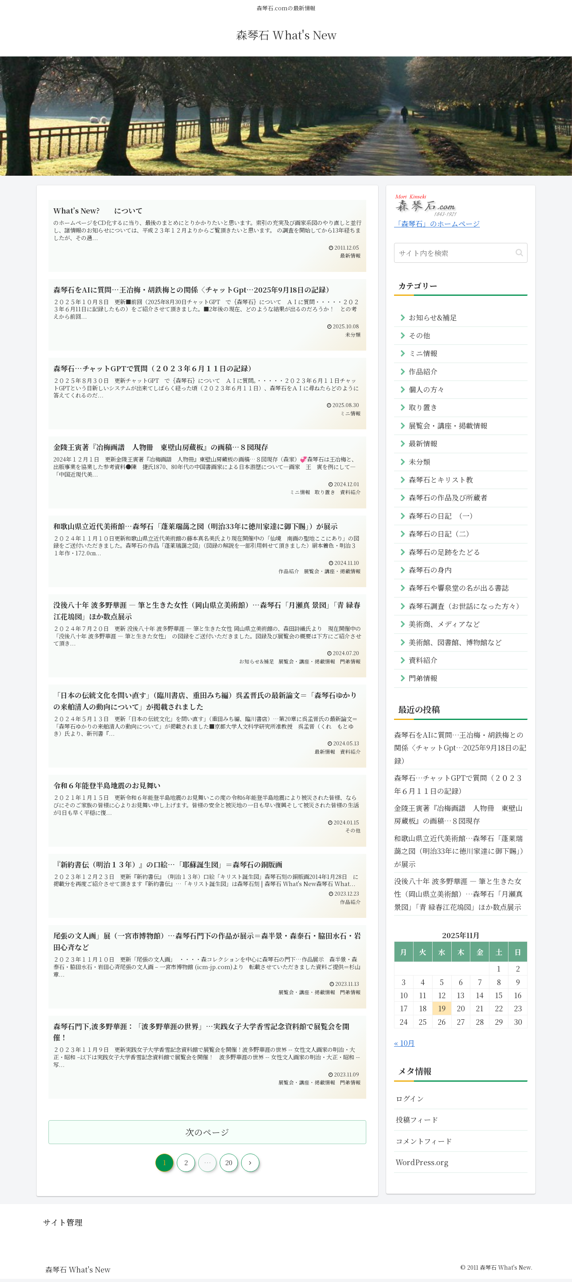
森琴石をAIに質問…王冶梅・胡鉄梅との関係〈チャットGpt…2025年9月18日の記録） (460, 747)
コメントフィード (424, 1141)
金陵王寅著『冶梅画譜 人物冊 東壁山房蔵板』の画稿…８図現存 (458, 814)
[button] (519, 252)
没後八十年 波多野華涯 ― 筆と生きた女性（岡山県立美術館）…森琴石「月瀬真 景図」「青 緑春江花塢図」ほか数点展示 (458, 894)
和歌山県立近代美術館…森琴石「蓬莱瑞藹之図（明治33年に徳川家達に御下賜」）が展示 (460, 851)
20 (228, 1166)
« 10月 (404, 1043)
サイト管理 (62, 1226)
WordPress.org (422, 1162)
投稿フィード (417, 1119)
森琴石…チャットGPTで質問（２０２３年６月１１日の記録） (458, 783)
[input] (461, 253)
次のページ (207, 1135)
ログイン (410, 1098)
